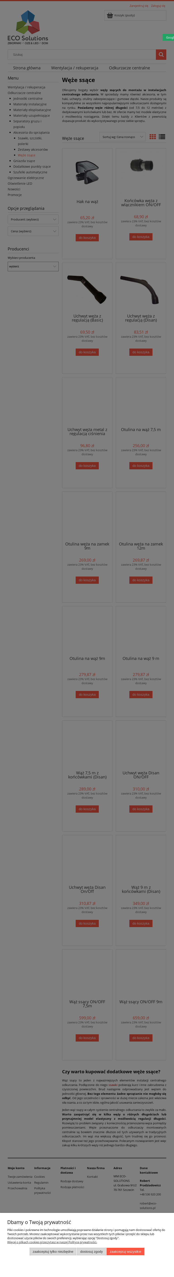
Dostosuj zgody (91, 1251)
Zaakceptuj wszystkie (125, 1251)
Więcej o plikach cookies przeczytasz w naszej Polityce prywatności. (52, 1242)
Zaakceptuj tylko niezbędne (53, 1251)
